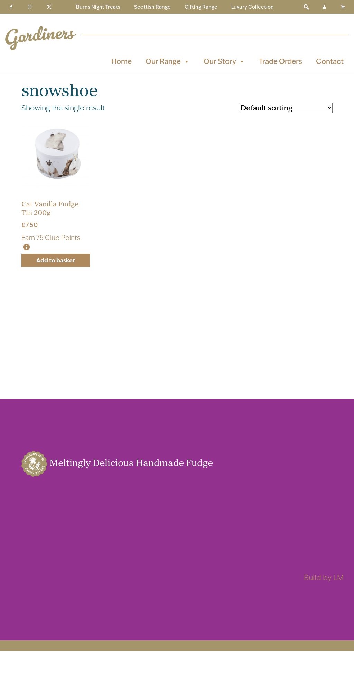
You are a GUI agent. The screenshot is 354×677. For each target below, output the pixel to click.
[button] (306, 7)
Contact (330, 61)
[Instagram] (30, 7)
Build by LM (324, 577)
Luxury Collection (252, 7)
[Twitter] (49, 7)
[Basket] (343, 7)
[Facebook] (11, 7)
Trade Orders (280, 61)
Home (121, 61)
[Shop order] (286, 108)
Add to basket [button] (55, 260)
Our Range (168, 61)
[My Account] (324, 7)
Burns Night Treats (98, 7)
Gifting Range (201, 7)
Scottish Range (152, 7)
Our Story (224, 61)
